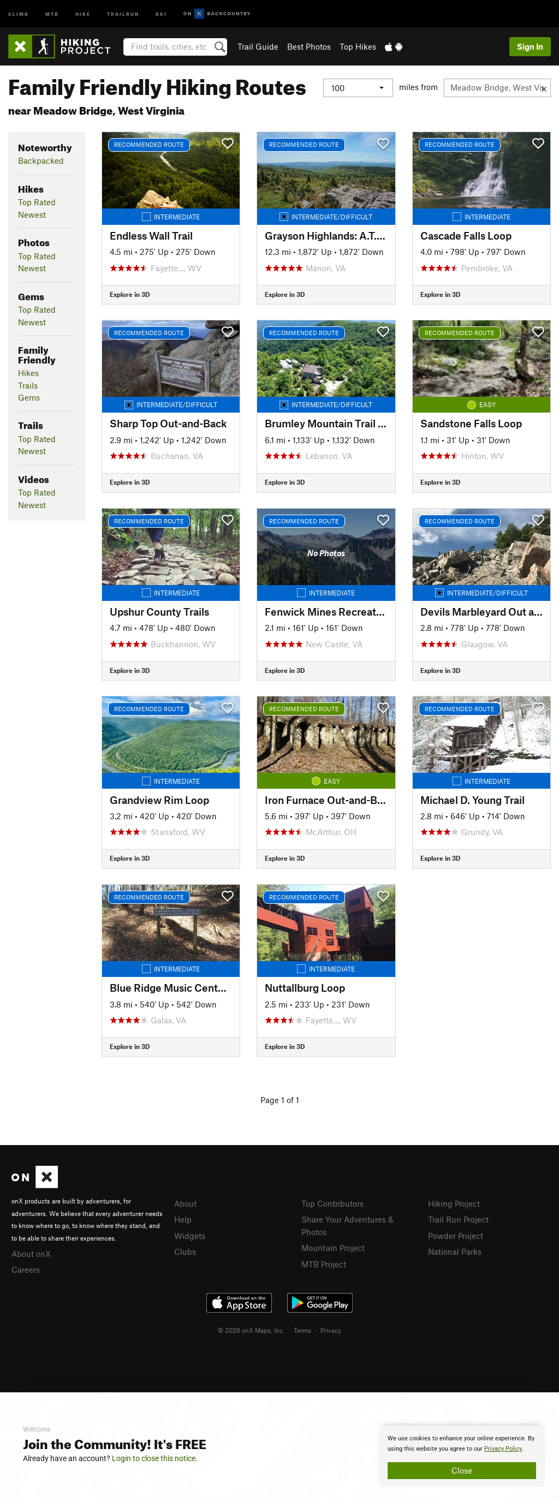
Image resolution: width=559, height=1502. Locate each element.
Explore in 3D (130, 294)
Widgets (189, 1236)
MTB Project (323, 1264)
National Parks (454, 1251)
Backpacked (41, 160)
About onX (31, 1254)
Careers (25, 1269)
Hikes (28, 373)
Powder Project (455, 1236)
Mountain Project (333, 1248)
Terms (302, 1330)
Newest (32, 214)
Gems (29, 397)
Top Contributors (332, 1203)
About (185, 1203)
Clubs (185, 1251)
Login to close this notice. (155, 1458)
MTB (52, 13)
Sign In (530, 46)
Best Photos (309, 46)
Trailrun (123, 13)
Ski (161, 13)
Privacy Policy (503, 1448)
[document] (462, 1456)
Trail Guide (257, 46)
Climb (18, 13)
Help (183, 1219)
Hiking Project (454, 1203)
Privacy (330, 1330)
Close (461, 1470)
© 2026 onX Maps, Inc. (251, 1330)
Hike (83, 13)
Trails (28, 385)
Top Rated (37, 202)
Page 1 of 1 (279, 1100)
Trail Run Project (458, 1219)
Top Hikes (358, 46)
